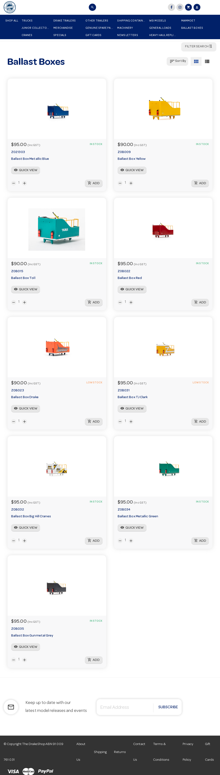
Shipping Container (131, 21)
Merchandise (63, 28)
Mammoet (188, 21)
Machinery (125, 28)
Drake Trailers (64, 21)
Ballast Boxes (192, 28)
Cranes (27, 35)
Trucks (27, 21)
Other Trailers (96, 21)
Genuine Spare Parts (100, 28)
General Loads (160, 28)
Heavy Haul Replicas (164, 35)
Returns (120, 752)
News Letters (127, 35)
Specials (59, 35)
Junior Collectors (36, 28)
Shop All (11, 21)
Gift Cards (93, 35)
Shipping (100, 752)
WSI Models (157, 21)
